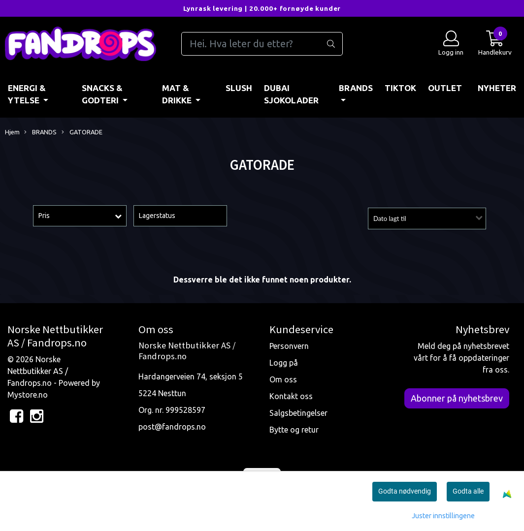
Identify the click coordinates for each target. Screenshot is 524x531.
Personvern (289, 346)
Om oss (283, 379)
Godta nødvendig (404, 491)
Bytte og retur (294, 429)
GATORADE (82, 132)
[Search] (262, 44)
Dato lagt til (389, 218)
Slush (239, 88)
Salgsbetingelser (298, 412)
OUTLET (445, 88)
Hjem (12, 131)
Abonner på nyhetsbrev (457, 398)
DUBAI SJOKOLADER (291, 94)
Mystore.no (27, 394)
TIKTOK (400, 88)
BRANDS (356, 88)
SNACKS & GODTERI (102, 94)
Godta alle (468, 491)
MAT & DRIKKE (178, 94)
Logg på (283, 362)
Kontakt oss (291, 396)
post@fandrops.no (172, 426)
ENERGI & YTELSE (27, 94)
